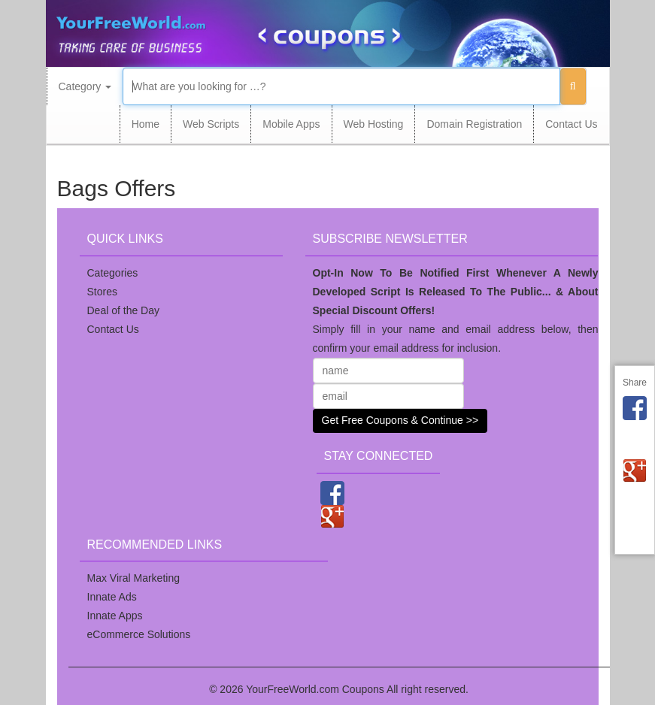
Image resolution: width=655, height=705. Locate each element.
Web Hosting (374, 124)
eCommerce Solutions (139, 634)
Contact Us (571, 124)
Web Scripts (211, 124)
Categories (112, 273)
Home (145, 124)
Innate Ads (112, 597)
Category (85, 86)
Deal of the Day (123, 310)
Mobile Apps (291, 124)
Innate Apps (115, 616)
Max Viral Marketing (133, 578)
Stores (102, 292)
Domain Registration (474, 124)
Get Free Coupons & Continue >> (400, 420)
